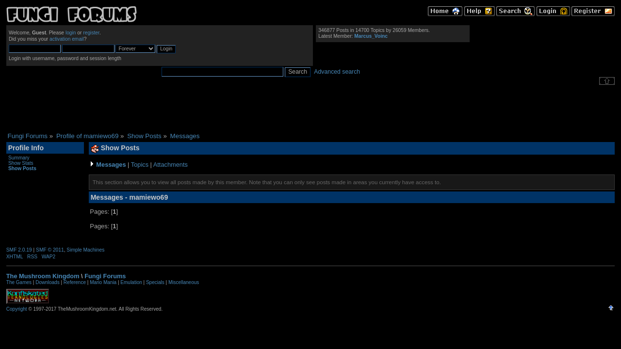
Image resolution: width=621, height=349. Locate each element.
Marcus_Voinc (371, 36)
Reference (75, 282)
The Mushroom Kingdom (43, 276)
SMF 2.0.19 (19, 250)
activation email (66, 39)
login (70, 32)
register (91, 32)
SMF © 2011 (50, 250)
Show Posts (22, 168)
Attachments (170, 164)
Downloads (47, 282)
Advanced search (337, 71)
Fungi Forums (105, 276)
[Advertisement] (310, 108)
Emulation (131, 282)
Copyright (16, 309)
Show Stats (20, 163)
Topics (139, 164)
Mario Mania (103, 282)
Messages (111, 164)
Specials (155, 282)
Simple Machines (85, 250)
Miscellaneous (183, 282)
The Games (19, 282)
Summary (19, 157)
